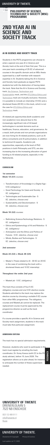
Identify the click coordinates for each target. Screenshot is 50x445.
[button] (47, 356)
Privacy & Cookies (28, 437)
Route (5, 421)
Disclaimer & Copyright (11, 437)
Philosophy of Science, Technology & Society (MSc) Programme (29, 14)
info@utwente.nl (10, 417)
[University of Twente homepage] (16, 4)
